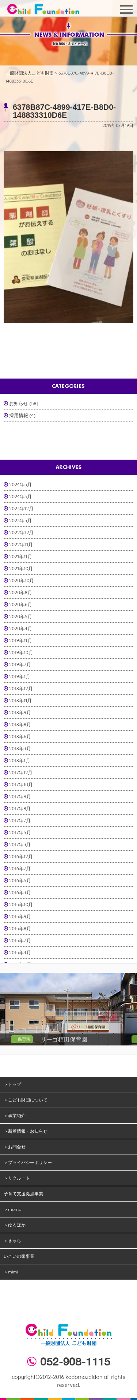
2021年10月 (21, 568)
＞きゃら (12, 1240)
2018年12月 (21, 688)
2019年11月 (20, 640)
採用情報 (18, 415)
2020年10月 (21, 580)
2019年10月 (21, 652)
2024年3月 (20, 496)
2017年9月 (20, 796)
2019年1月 (19, 676)
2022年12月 (21, 532)
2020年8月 (20, 592)
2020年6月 (20, 604)
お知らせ (18, 403)
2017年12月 (21, 772)
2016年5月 (20, 880)
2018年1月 (19, 760)
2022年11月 (21, 544)
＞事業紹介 (15, 1115)
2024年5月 (20, 484)
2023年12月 (21, 508)
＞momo (12, 1209)
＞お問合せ (15, 1146)
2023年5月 (20, 520)
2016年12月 (21, 856)
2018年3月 (20, 748)
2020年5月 (20, 616)
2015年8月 (20, 928)
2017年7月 (20, 820)
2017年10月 (21, 784)
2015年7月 (20, 940)
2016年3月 (20, 892)
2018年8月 (20, 724)
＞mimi (11, 1272)
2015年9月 (20, 916)
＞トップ (12, 1084)
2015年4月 (20, 952)
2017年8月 (20, 808)
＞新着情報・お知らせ (25, 1131)
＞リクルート (17, 1178)
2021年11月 (20, 556)
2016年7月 (20, 868)
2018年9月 (20, 712)
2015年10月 (21, 904)
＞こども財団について (25, 1100)
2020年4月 (20, 628)
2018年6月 (20, 736)
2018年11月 (20, 700)
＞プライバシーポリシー (28, 1162)
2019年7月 (20, 664)
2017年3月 (20, 844)
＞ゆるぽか (15, 1225)
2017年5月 (20, 832)
